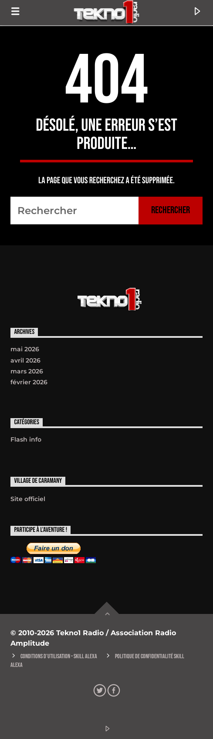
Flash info (25, 439)
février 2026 (28, 382)
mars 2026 (26, 371)
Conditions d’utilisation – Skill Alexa (58, 656)
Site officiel (27, 499)
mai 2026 (24, 349)
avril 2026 (25, 360)
